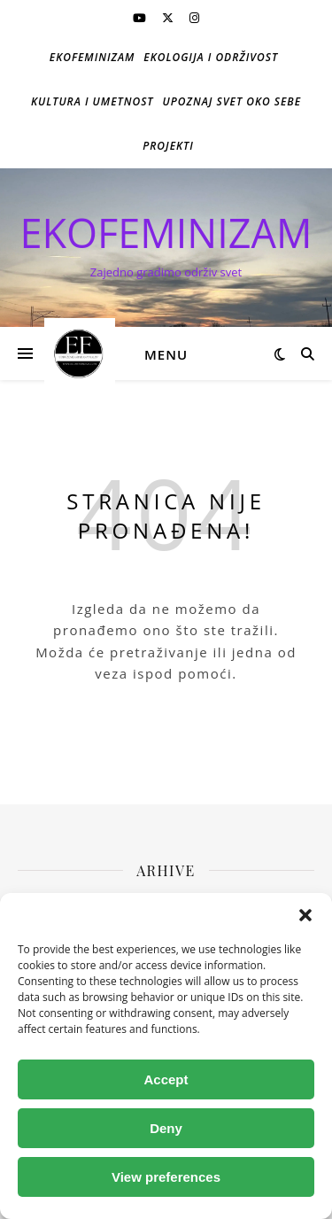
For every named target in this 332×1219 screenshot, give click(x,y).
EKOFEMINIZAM (166, 232)
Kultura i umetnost (92, 101)
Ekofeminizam (92, 57)
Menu (166, 354)
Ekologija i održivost (210, 57)
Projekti (168, 145)
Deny (166, 1128)
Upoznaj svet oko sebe (232, 101)
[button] (305, 915)
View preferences (166, 1176)
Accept (165, 1079)
